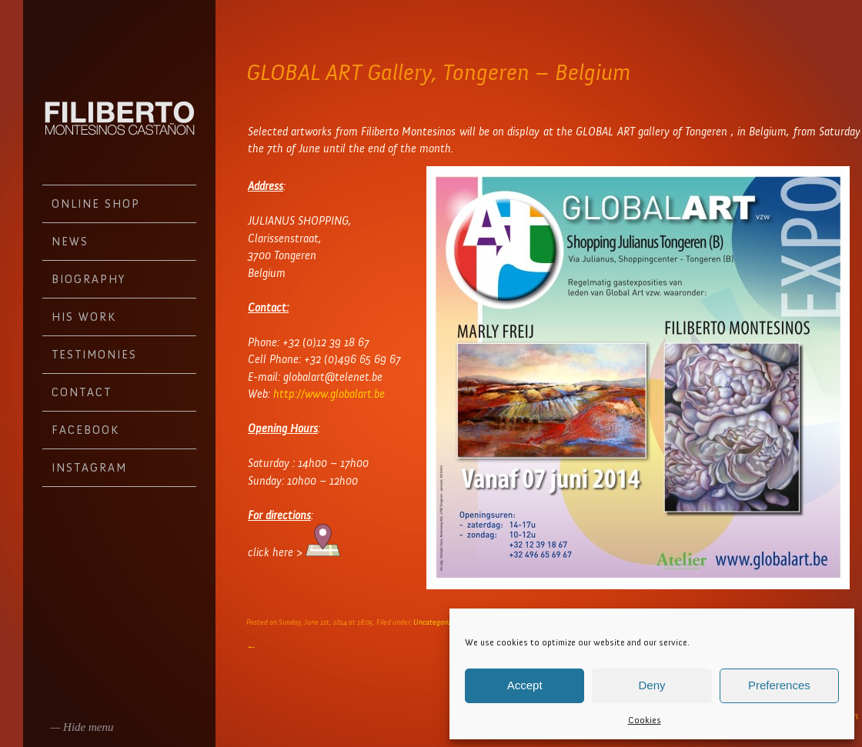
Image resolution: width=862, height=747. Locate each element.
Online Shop (96, 204)
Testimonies (94, 355)
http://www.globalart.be (329, 394)
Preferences (779, 685)
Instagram (89, 468)
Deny (651, 685)
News (70, 241)
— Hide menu (82, 727)
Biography (88, 279)
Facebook (85, 430)
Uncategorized (436, 622)
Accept (525, 685)
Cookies (644, 720)
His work (84, 317)
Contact (82, 392)
